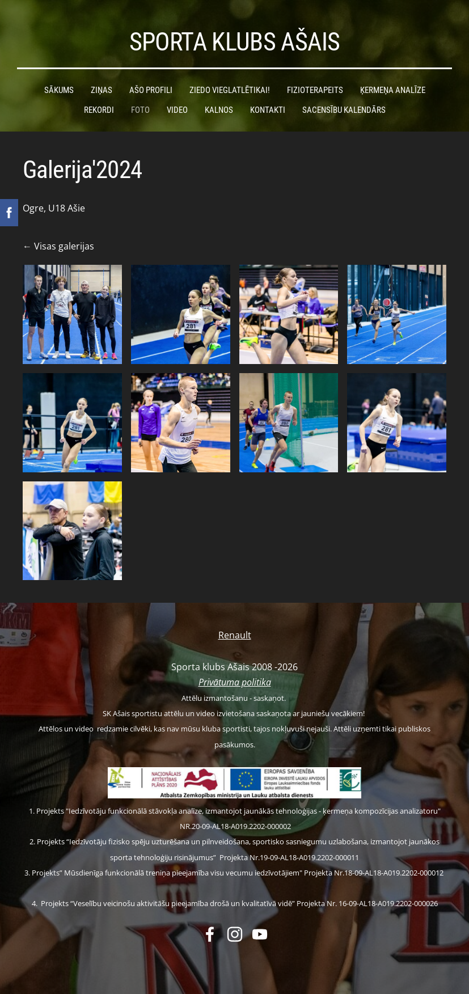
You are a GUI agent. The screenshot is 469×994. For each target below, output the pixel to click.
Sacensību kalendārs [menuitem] (344, 110)
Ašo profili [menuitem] (150, 90)
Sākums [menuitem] (59, 90)
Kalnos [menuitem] (219, 110)
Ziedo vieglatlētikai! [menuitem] (229, 90)
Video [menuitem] (177, 110)
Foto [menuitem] (140, 110)
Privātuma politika (234, 682)
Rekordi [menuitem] (99, 110)
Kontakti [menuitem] (267, 110)
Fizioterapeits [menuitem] (315, 90)
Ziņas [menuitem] (101, 90)
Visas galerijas (64, 246)
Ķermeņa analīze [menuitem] (392, 90)
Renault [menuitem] (234, 635)
